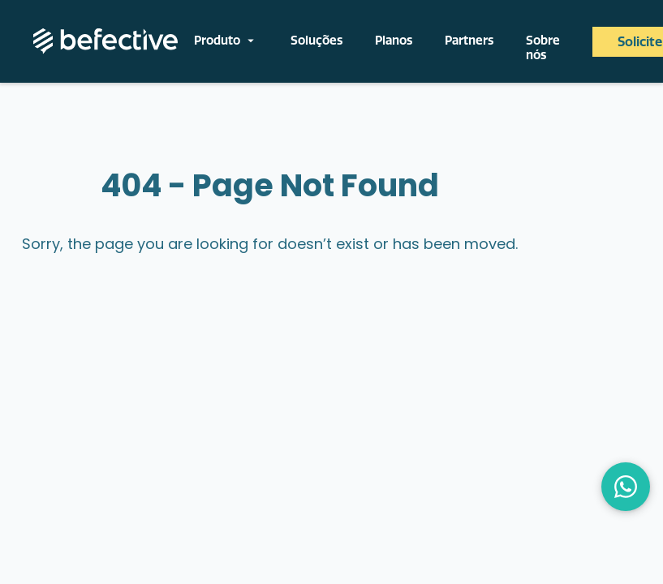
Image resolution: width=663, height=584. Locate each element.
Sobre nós (543, 47)
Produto (226, 40)
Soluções (316, 40)
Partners (469, 40)
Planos (393, 40)
